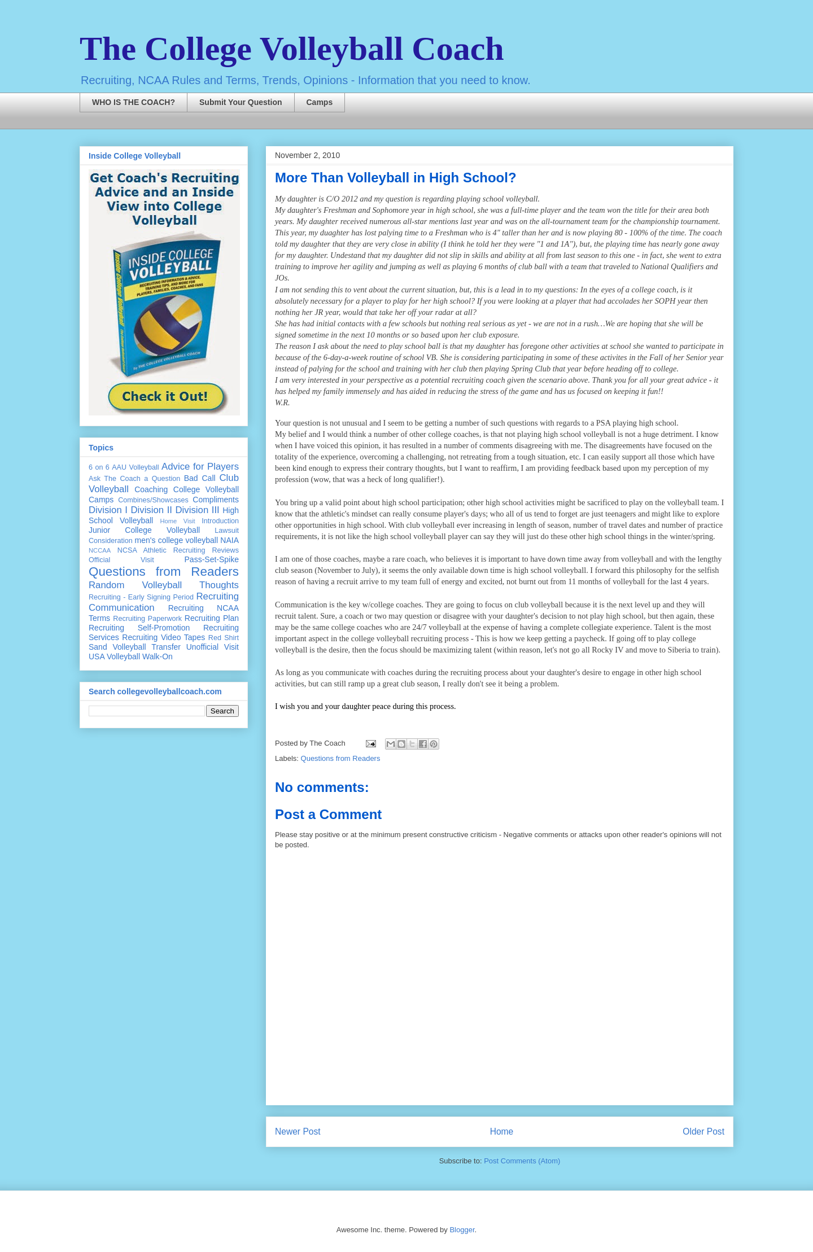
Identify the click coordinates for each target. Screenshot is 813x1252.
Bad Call (200, 478)
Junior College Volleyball (144, 530)
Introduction (220, 521)
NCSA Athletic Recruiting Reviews (178, 550)
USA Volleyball (114, 656)
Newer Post (298, 1131)
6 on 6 (99, 467)
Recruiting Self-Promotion (139, 627)
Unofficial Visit (212, 646)
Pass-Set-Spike (212, 559)
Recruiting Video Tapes (163, 637)
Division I (108, 510)
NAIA (229, 540)
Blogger (461, 1229)
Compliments (216, 499)
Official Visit (121, 560)
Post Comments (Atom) (522, 1161)
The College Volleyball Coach (292, 48)
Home (502, 1131)
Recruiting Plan (212, 618)
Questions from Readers (341, 758)
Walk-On (157, 656)
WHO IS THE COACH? (133, 102)
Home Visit (177, 521)
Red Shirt (223, 638)
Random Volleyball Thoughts (164, 585)
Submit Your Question (240, 102)
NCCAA (100, 550)
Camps (320, 102)
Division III (197, 510)
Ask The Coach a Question (134, 479)
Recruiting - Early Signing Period (141, 597)
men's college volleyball (176, 540)
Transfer (166, 646)
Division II (151, 510)
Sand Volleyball (117, 646)
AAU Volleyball (135, 467)
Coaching (151, 489)
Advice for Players (200, 466)
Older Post (703, 1131)
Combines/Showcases (153, 500)
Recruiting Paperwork (147, 619)
